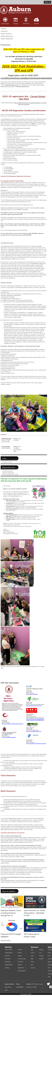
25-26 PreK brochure (7, 471)
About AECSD (8, 950)
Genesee (33, 968)
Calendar (15, 22)
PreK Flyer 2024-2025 (8, 472)
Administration (9, 953)
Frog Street (4, 31)
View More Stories (5, 940)
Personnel (20, 962)
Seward (41, 959)
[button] (47, 2)
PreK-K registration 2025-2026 (10, 474)
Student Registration (7, 39)
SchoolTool (26, 22)
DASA (49, 953)
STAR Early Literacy (7, 462)
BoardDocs (8, 962)
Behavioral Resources (7, 36)
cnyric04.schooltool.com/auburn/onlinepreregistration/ (26, 78)
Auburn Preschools (6, 34)
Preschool (3, 29)
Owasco (41, 956)
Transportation (22, 971)
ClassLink (36, 22)
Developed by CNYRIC (26, 994)
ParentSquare (5, 22)
